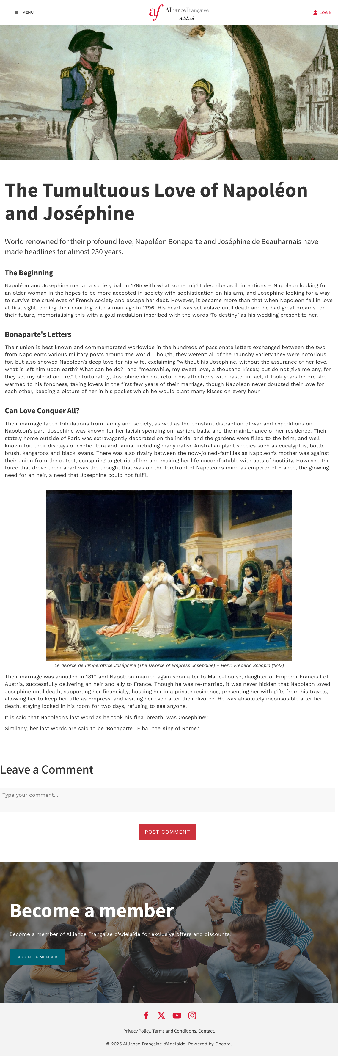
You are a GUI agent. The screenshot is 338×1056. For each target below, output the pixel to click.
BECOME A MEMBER (30, 952)
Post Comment (167, 832)
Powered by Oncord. (210, 1043)
